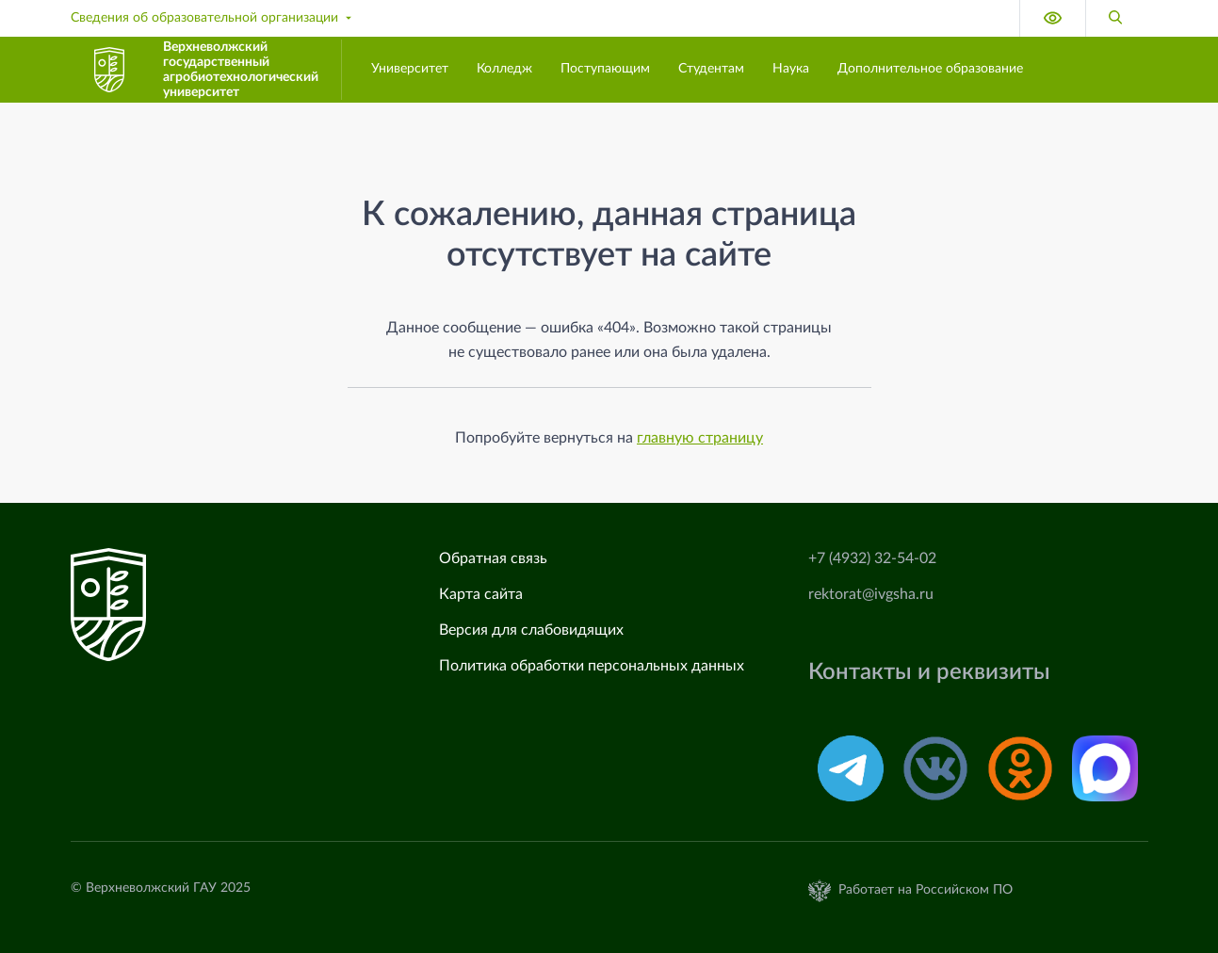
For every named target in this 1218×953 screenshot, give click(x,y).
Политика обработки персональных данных (591, 665)
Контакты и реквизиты (929, 672)
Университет (409, 68)
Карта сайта (481, 594)
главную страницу (700, 437)
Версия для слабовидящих (531, 630)
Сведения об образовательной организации (213, 17)
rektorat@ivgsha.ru (871, 594)
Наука (790, 68)
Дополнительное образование (930, 68)
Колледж (504, 68)
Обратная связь (493, 558)
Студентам (711, 68)
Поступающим (605, 68)
